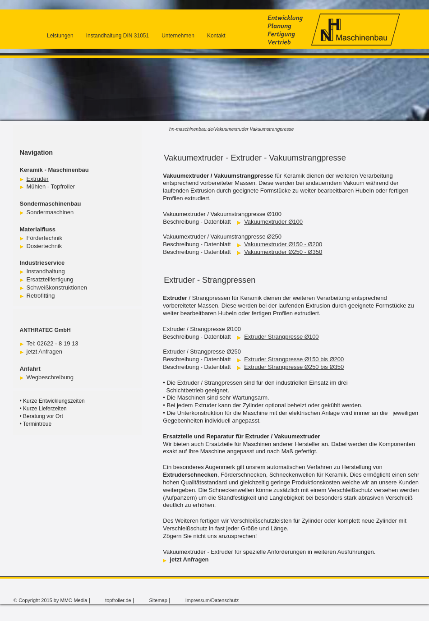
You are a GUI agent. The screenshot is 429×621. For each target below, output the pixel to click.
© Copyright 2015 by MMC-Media (50, 600)
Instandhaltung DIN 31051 (117, 35)
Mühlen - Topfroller (51, 186)
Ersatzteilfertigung (50, 279)
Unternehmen (177, 35)
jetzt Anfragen (45, 351)
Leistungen (60, 35)
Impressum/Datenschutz (212, 600)
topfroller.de (118, 600)
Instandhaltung (46, 271)
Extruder (38, 178)
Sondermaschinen (50, 212)
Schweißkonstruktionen (57, 287)
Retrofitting (41, 295)
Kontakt (216, 35)
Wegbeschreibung (50, 377)
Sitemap (158, 600)
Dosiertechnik (44, 246)
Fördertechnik (44, 238)
